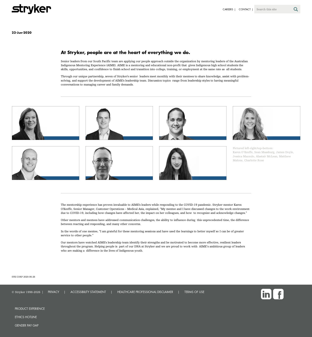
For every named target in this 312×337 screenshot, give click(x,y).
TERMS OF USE (194, 292)
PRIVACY (53, 292)
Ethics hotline (26, 317)
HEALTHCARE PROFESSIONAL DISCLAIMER (145, 292)
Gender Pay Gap (26, 325)
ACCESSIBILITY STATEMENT (88, 292)
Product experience (30, 309)
